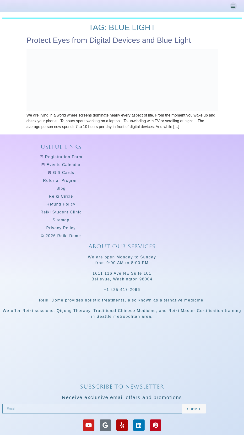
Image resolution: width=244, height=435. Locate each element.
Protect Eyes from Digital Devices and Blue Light (109, 40)
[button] (233, 6)
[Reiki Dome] (122, 364)
